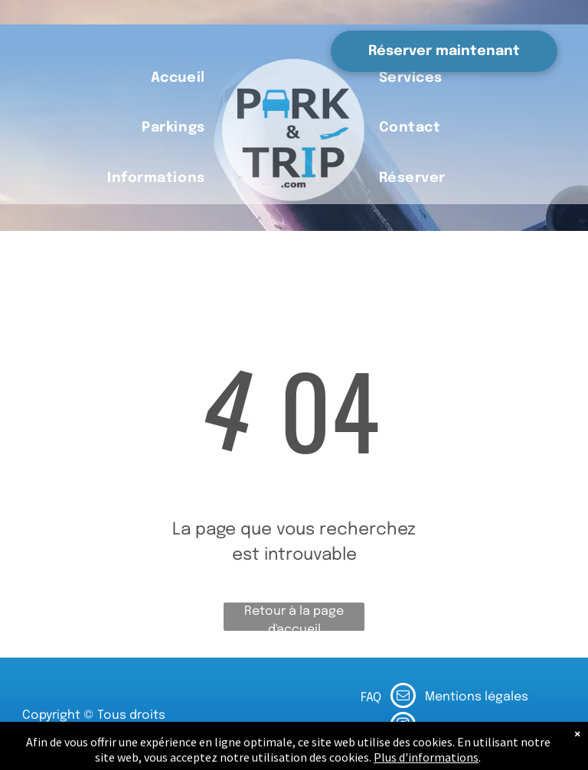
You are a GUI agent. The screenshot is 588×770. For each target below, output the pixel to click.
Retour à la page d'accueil (294, 618)
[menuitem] (178, 78)
